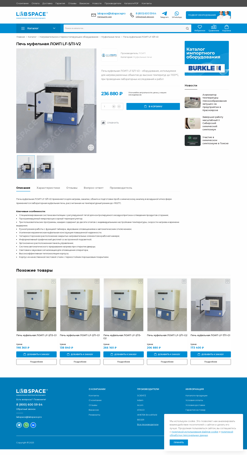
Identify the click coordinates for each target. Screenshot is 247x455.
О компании (22, 3)
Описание (23, 193)
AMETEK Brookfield (147, 420)
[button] (38, 28)
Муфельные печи (143, 57)
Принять (179, 442)
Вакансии (84, 3)
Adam (140, 406)
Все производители (147, 430)
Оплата (35, 3)
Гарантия (60, 3)
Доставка (47, 3)
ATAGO (141, 415)
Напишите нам (104, 16)
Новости (96, 3)
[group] (57, 102)
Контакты (147, 3)
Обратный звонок (145, 16)
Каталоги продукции (196, 401)
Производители (113, 3)
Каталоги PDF (131, 3)
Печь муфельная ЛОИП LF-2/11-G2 (167, 341)
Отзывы (72, 3)
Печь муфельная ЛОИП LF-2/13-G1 (36, 341)
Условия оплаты (194, 406)
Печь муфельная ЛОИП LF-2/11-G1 (80, 341)
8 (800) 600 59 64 (146, 13)
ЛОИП (143, 53)
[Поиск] (187, 28)
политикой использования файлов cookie (195, 431)
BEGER (140, 425)
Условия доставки (195, 411)
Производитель (121, 193)
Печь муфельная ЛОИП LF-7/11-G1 (210, 341)
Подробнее (36, 367)
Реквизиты (94, 420)
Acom (140, 411)
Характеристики (48, 193)
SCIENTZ (141, 401)
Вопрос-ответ (94, 193)
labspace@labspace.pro (111, 13)
